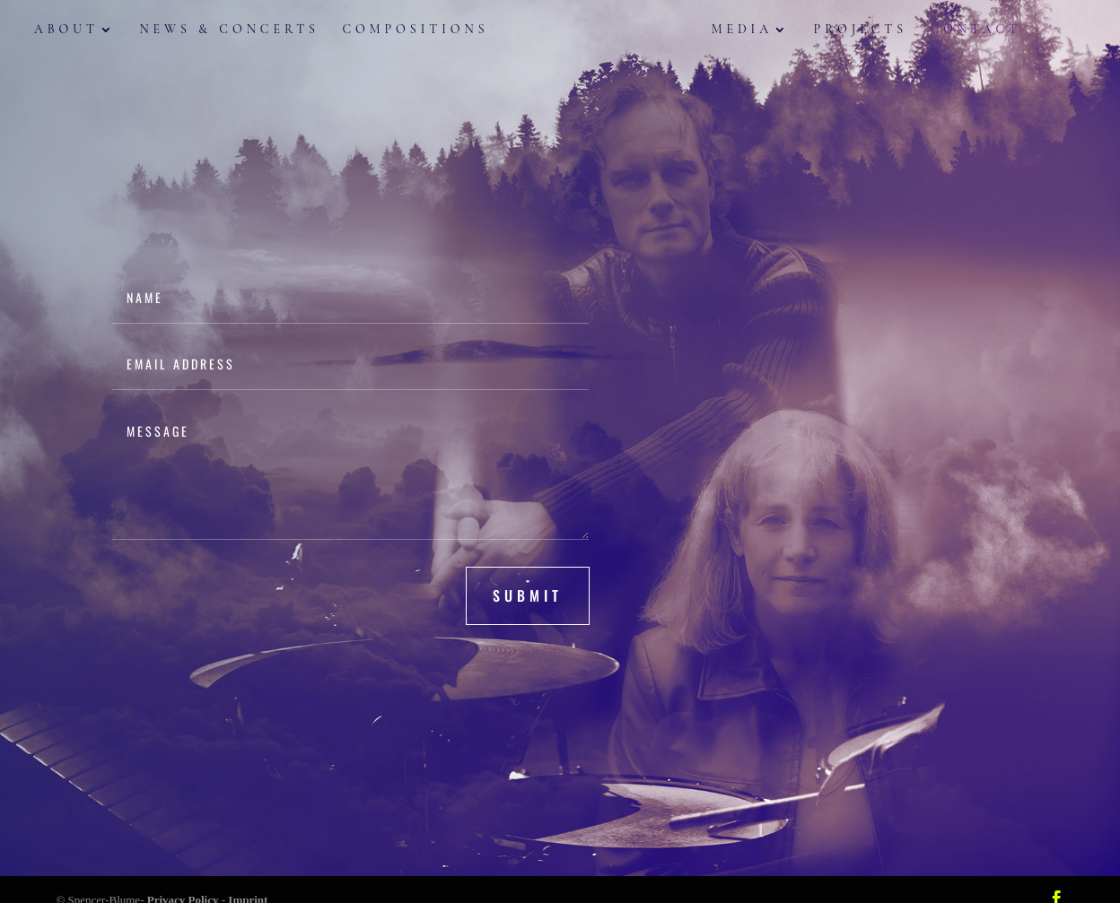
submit (528, 595)
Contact (962, 32)
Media (727, 32)
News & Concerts (243, 32)
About (80, 32)
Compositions (429, 32)
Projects (846, 32)
